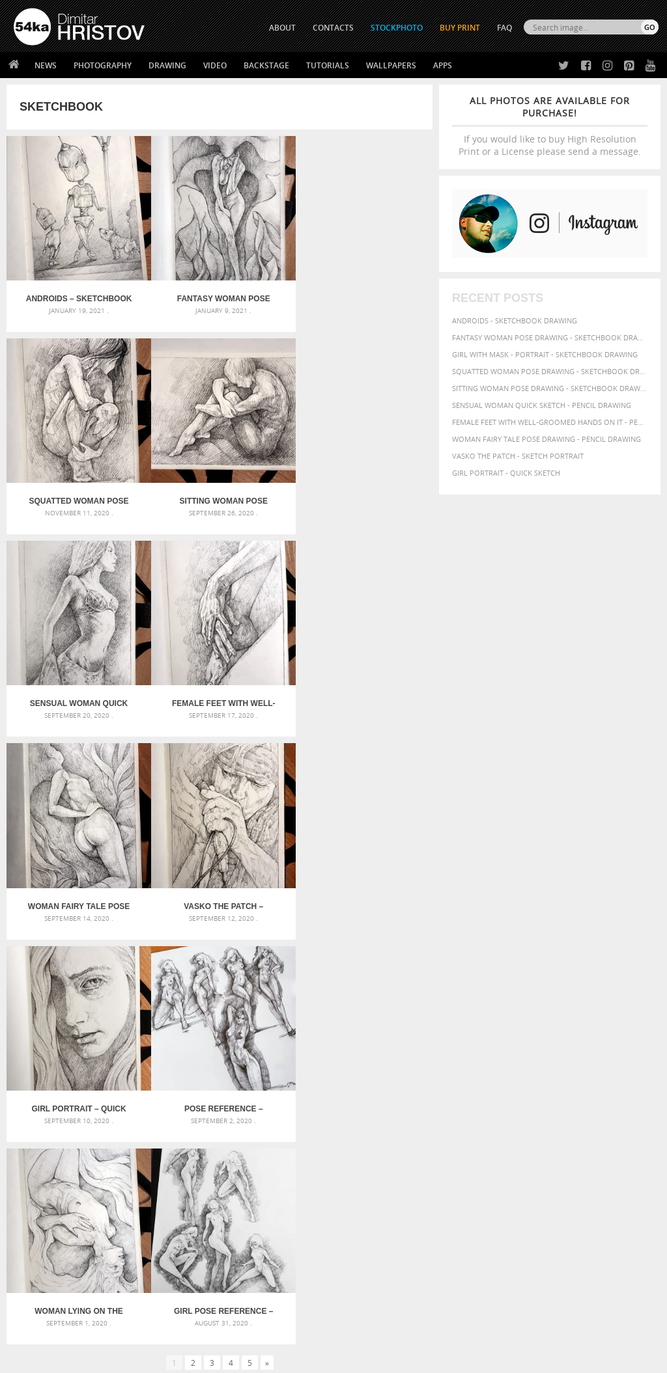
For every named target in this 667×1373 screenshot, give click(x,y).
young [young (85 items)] (558, 1141)
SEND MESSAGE (572, 1253)
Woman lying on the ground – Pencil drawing (219, 895)
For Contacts (199, 1282)
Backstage (266, 65)
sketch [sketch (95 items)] (541, 1128)
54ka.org (121, 1358)
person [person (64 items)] (569, 1117)
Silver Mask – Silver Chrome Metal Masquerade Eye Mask (115, 1115)
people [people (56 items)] (541, 1117)
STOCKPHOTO (397, 27)
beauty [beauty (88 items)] (512, 1080)
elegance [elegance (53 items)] (516, 1094)
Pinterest (365, 1268)
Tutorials (327, 65)
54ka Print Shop (43, 1217)
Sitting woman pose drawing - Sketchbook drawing (549, 388)
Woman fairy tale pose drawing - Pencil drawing (546, 439)
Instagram (368, 1252)
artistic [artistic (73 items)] (521, 1068)
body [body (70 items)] (564, 1080)
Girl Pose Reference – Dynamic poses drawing (361, 895)
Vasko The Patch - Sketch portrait (518, 456)
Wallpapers (391, 65)
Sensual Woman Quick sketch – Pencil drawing (219, 495)
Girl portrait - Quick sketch (506, 473)
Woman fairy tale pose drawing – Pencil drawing (77, 695)
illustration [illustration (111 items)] (521, 1105)
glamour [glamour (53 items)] (632, 1094)
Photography (103, 65)
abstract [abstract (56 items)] (467, 1068)
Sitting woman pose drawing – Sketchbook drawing (78, 495)
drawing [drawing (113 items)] (475, 1092)
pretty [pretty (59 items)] (510, 1129)
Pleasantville (260, 1099)
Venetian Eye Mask (227, 1328)
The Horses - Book (48, 1266)
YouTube (364, 1285)
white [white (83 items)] (465, 1141)
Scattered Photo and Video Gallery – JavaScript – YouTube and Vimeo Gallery (115, 1068)
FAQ (504, 27)
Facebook (366, 1235)
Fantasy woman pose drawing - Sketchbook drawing (549, 337)
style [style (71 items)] (591, 1129)
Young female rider (272, 1130)
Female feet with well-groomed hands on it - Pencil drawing (549, 422)
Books (185, 1250)
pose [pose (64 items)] (461, 1129)
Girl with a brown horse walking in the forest (325, 1084)
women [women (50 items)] (530, 1141)
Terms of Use (193, 1358)
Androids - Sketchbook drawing (514, 320)
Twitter (363, 1218)
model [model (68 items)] (612, 1106)
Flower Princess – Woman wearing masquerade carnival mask (115, 1130)
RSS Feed (284, 1328)
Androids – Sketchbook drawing (78, 296)
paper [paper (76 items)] (491, 1116)
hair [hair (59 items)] (459, 1106)
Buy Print (460, 27)
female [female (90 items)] (549, 1093)
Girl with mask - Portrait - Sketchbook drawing (545, 354)
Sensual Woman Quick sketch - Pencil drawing (541, 405)
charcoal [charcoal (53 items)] (592, 1081)
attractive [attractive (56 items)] (558, 1068)
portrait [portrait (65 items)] (630, 1117)
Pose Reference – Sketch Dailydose (77, 895)
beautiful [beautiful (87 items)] (473, 1080)
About (185, 1217)
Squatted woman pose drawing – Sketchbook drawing (362, 296)
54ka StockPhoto (46, 1233)
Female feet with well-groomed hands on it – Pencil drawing (362, 495)
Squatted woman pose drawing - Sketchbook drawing (549, 371)
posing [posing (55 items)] (484, 1129)
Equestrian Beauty (149, 1328)
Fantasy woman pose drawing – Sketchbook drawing (220, 296)
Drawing (167, 65)
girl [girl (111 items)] (604, 1093)
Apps (442, 65)
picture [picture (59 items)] (598, 1117)
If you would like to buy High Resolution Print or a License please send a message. (549, 125)
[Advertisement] (336, 994)
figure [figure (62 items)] (579, 1093)
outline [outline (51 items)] (464, 1117)
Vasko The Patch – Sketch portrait (219, 695)
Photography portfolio (61, 1250)
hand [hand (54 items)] (477, 1106)
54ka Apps (31, 1282)
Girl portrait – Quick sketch (361, 695)
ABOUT (282, 27)
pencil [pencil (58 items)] (516, 1117)
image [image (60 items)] (567, 1106)
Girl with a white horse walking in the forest (322, 1068)
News (46, 65)
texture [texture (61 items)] (619, 1129)
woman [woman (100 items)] (498, 1140)
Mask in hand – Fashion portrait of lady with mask (115, 1099)
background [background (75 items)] (606, 1068)
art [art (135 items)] (494, 1067)
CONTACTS (333, 27)
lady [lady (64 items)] (589, 1106)
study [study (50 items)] (569, 1129)
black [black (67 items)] (540, 1080)
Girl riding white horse (279, 1115)
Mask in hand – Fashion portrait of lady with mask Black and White (115, 1084)
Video (215, 65)
